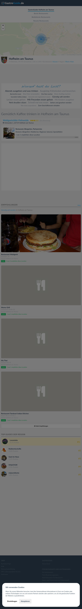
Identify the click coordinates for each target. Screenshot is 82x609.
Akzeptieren (25, 601)
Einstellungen (12, 601)
